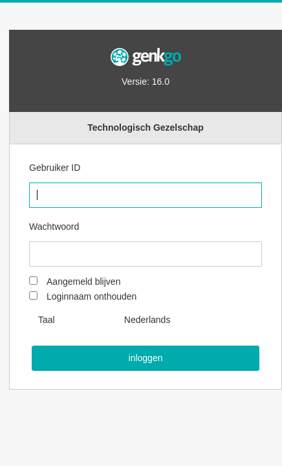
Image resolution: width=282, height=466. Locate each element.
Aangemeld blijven (83, 281)
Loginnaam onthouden (91, 296)
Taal (46, 320)
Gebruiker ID (54, 167)
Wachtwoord (54, 226)
